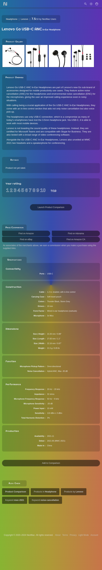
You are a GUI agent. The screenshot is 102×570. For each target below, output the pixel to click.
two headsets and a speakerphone (30, 143)
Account (94, 535)
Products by (73, 491)
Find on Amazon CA (76, 239)
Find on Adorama (76, 233)
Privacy (73, 535)
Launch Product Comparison (51, 207)
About (57, 535)
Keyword (14, 500)
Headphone (11, 19)
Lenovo (24, 19)
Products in (45, 491)
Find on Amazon (26, 233)
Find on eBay (26, 239)
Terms (65, 535)
